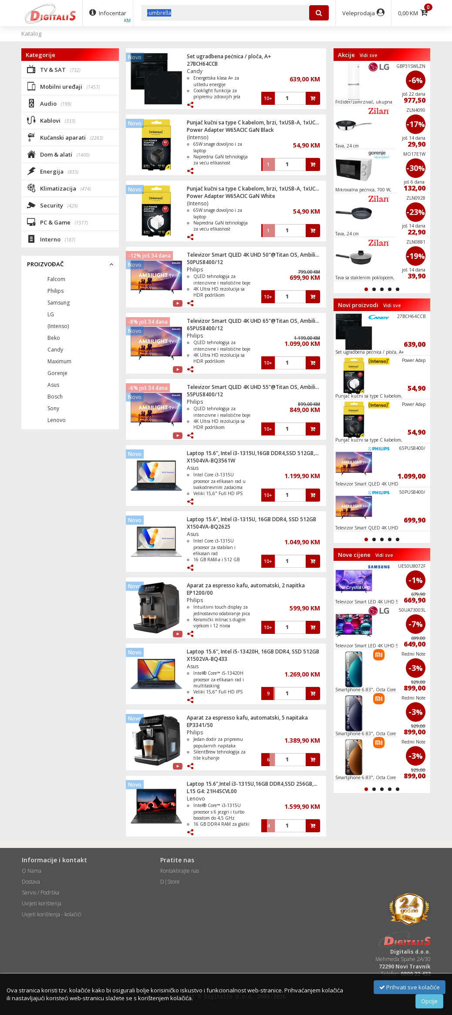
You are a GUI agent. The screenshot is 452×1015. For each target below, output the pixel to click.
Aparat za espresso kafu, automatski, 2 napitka (246, 585)
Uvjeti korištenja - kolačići (51, 914)
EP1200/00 (200, 592)
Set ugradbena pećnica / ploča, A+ (229, 56)
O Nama (31, 870)
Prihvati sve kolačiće (409, 987)
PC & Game (57, 222)
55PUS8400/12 (205, 394)
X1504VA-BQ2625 (208, 526)
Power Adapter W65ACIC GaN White (231, 196)
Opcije (429, 1001)
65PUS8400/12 (205, 328)
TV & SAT (54, 69)
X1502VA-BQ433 (207, 659)
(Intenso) (197, 137)
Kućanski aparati (65, 137)
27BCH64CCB (202, 63)
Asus (193, 468)
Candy (194, 71)
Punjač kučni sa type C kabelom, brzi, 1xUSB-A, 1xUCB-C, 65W (262, 122)
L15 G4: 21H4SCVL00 (212, 791)
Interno (51, 238)
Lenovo (196, 798)
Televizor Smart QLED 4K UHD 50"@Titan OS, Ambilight (255, 254)
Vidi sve (368, 55)
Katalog (31, 33)
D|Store (170, 881)
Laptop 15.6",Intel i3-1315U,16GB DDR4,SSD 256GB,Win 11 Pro (263, 783)
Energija (52, 171)
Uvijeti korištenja (41, 903)
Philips (195, 269)
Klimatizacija (59, 188)
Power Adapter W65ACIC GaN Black (230, 130)
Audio (49, 103)
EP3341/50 (200, 725)
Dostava (31, 881)
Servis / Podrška (40, 892)
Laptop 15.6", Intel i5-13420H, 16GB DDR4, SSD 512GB (253, 651)
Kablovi (51, 120)
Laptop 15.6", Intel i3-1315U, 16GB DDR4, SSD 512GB (251, 519)
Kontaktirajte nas (179, 870)
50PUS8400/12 (205, 262)
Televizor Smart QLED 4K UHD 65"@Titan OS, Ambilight (255, 321)
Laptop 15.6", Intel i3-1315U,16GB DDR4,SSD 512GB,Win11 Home (266, 453)
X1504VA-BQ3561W (211, 460)
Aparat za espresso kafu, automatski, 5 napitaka (247, 717)
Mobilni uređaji (63, 86)
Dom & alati (58, 154)
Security (52, 205)
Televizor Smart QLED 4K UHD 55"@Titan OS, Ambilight (255, 387)
